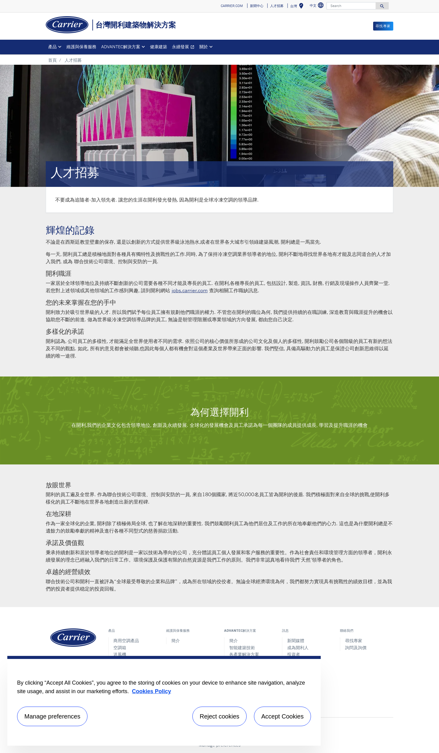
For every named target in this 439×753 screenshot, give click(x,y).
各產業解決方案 (244, 654)
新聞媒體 (295, 640)
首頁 (52, 60)
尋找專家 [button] (383, 26)
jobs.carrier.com (190, 290)
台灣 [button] (298, 6)
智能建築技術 (242, 647)
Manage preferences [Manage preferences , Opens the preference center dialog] (52, 716)
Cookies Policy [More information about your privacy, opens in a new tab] (151, 691)
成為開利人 (298, 647)
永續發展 (184, 47)
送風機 (119, 654)
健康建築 (158, 46)
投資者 (293, 654)
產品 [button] (52, 46)
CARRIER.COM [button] (232, 6)
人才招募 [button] (277, 6)
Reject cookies (219, 716)
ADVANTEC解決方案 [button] (120, 46)
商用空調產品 (126, 640)
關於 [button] (203, 46)
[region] (164, 701)
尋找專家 (353, 640)
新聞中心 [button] (256, 6)
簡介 (175, 640)
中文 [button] (317, 6)
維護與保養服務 (81, 46)
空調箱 (119, 647)
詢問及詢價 (355, 647)
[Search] (351, 5)
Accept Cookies (282, 716)
